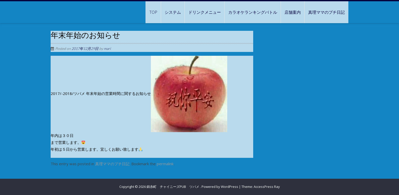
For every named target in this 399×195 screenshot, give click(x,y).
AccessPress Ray (267, 186)
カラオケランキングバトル (252, 12)
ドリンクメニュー (204, 12)
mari (107, 48)
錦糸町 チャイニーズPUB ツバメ (173, 186)
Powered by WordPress (220, 186)
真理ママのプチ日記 (326, 12)
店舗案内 (292, 12)
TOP (153, 12)
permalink (165, 163)
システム (173, 12)
